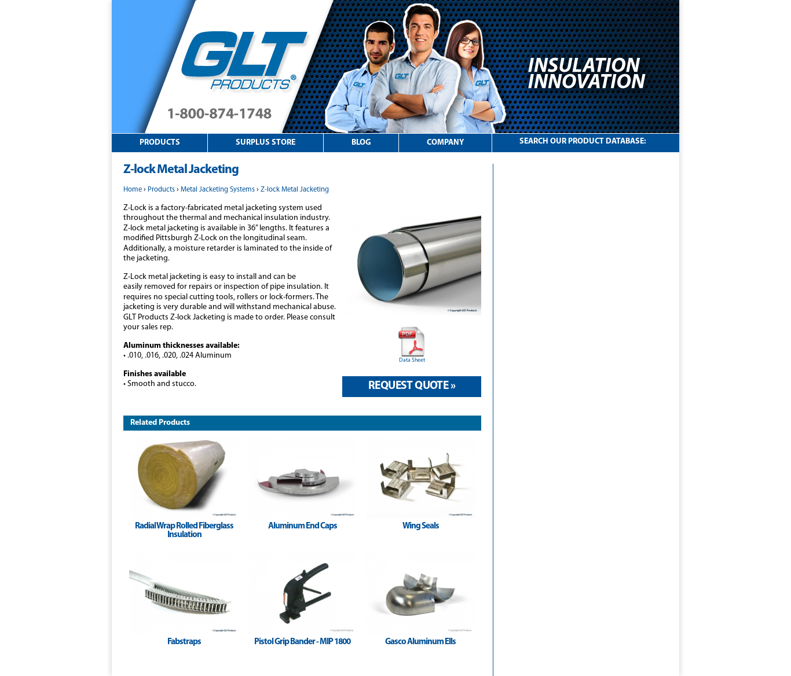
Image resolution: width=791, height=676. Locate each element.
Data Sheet (412, 360)
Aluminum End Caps (302, 526)
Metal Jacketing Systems (218, 189)
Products (160, 142)
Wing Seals (420, 526)
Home (132, 189)
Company (445, 142)
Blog (361, 142)
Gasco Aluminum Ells (420, 642)
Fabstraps (184, 642)
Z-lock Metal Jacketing (295, 189)
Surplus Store (265, 142)
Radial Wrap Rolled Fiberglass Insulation (184, 530)
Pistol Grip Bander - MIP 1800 (302, 642)
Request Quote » (411, 386)
